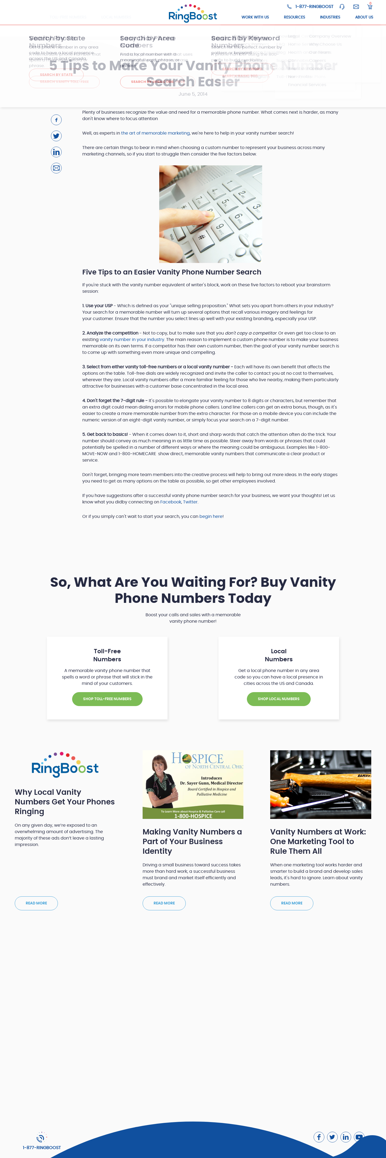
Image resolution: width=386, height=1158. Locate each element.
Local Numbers (116, 17)
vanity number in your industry (132, 339)
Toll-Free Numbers (68, 17)
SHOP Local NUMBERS (279, 699)
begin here (210, 516)
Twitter (190, 502)
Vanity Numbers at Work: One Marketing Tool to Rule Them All (318, 842)
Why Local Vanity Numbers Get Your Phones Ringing (65, 802)
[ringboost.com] (193, 13)
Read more (36, 903)
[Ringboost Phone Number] (310, 6)
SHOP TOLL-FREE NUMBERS (107, 699)
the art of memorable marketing (155, 133)
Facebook (170, 502)
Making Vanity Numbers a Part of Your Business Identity (192, 842)
